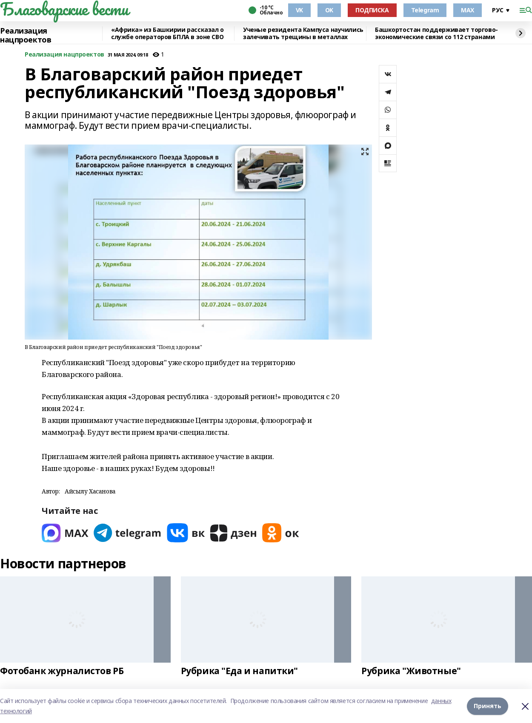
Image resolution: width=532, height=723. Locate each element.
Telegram (425, 10)
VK (299, 10)
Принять (487, 706)
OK (329, 10)
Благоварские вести (64, 9)
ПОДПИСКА (372, 10)
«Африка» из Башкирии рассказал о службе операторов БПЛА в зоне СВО (167, 33)
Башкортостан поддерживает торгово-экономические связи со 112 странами (436, 33)
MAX (467, 10)
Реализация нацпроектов (25, 35)
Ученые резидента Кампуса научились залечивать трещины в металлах (303, 33)
